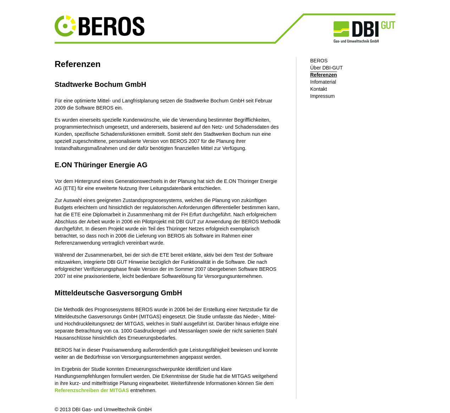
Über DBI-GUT (326, 68)
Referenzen (323, 75)
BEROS (319, 60)
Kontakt (318, 89)
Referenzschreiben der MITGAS (92, 390)
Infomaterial (323, 82)
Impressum (322, 96)
